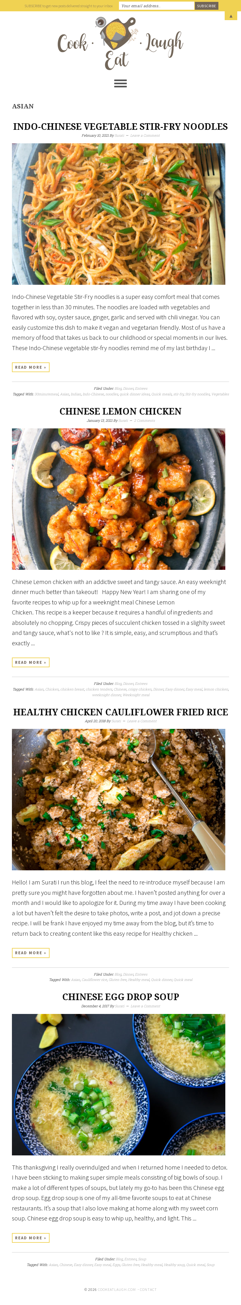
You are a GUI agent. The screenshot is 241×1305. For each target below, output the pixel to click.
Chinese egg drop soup (120, 997)
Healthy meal (138, 979)
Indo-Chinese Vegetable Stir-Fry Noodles (120, 127)
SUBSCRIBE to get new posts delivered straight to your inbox (68, 5)
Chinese (120, 689)
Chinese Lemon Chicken (120, 411)
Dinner (128, 388)
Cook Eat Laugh (120, 43)
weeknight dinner (106, 694)
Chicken (52, 689)
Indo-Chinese (93, 394)
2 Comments (144, 420)
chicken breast (72, 689)
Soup (142, 1259)
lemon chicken (216, 689)
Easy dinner (174, 689)
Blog (118, 388)
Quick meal (183, 979)
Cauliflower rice (94, 979)
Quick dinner (161, 979)
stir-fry (178, 394)
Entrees (141, 388)
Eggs (116, 1264)
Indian (76, 394)
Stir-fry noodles (197, 394)
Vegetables (220, 394)
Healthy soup (174, 1264)
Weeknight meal (135, 694)
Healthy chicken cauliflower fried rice (120, 712)
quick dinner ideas (135, 394)
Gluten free (117, 979)
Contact (148, 1289)
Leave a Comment (145, 135)
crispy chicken (140, 689)
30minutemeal (46, 394)
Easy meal (193, 689)
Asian (64, 394)
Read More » (30, 367)
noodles (111, 394)
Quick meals (161, 394)
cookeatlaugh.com (117, 1289)
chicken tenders (99, 689)
